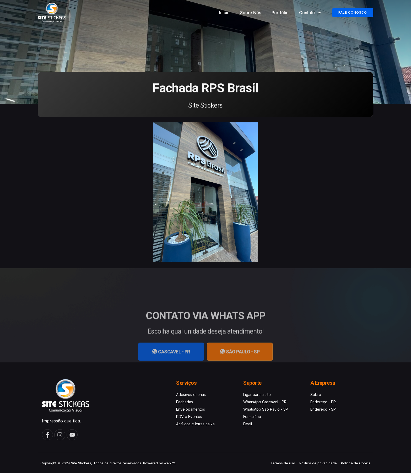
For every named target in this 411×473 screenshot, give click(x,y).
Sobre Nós (250, 12)
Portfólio (280, 12)
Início (224, 12)
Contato (310, 12)
